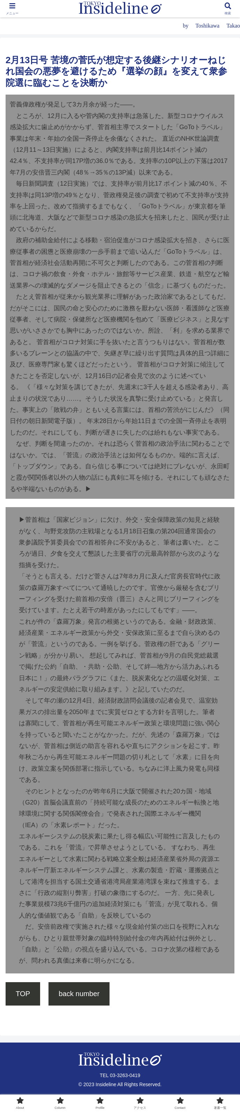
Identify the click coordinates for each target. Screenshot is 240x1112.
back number (79, 994)
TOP (23, 994)
